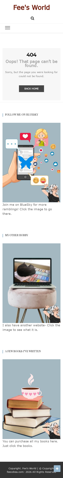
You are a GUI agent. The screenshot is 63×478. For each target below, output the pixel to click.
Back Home (31, 88)
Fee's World (31, 7)
